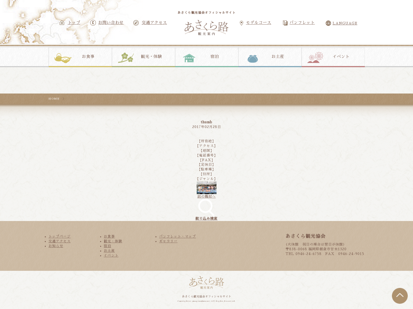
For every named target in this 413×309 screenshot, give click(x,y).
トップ (74, 23)
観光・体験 (151, 57)
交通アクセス (154, 23)
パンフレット (302, 23)
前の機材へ (206, 196)
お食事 (88, 57)
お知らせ (55, 246)
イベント (341, 57)
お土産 (278, 57)
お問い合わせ (111, 23)
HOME (54, 98)
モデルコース (258, 23)
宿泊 (214, 57)
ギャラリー (168, 241)
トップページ (59, 236)
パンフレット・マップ (177, 236)
